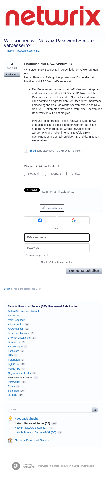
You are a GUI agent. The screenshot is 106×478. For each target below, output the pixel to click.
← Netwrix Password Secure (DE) (22, 50)
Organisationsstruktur (19, 373)
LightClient (14, 364)
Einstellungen (15, 346)
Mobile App (14, 368)
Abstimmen (12, 74)
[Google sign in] (74, 220)
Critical (78, 174)
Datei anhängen (54, 208)
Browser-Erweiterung (19, 337)
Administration (15, 324)
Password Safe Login (62, 306)
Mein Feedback (16, 320)
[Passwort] (57, 247)
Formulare (13, 351)
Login (7, 289)
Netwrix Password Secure (32, 440)
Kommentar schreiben (84, 270)
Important (56, 174)
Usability (12, 395)
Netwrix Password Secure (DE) (27, 306)
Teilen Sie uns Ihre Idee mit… (24, 311)
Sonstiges (13, 390)
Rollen (11, 386)
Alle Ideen (13, 315)
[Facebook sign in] (40, 220)
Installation (14, 359)
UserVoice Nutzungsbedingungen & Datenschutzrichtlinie (66, 466)
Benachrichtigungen (18, 333)
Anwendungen (16, 328)
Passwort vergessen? (36, 255)
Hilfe (10, 355)
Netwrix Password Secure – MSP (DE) (36, 432)
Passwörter (14, 382)
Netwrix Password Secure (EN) (32, 427)
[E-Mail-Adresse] (57, 237)
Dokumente (14, 342)
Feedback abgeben (27, 418)
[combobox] (51, 409)
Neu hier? (56, 262)
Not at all (35, 174)
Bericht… (77, 151)
